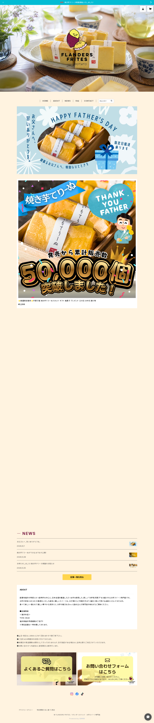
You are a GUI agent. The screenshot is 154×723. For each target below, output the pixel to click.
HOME (45, 101)
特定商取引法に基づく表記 (46, 710)
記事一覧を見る (77, 577)
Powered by (77, 719)
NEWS (68, 101)
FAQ (77, 101)
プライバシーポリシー (26, 710)
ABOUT (56, 101)
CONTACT (89, 101)
